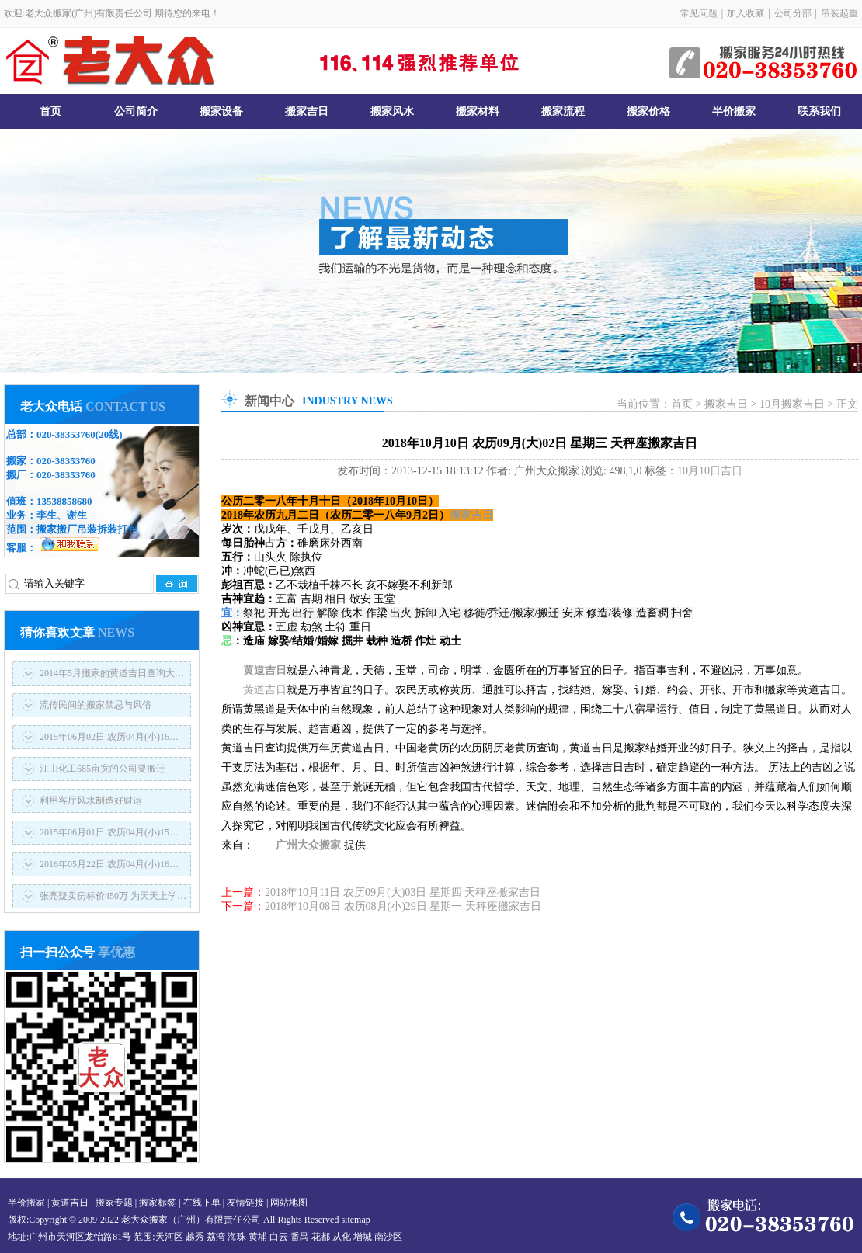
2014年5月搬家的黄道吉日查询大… (112, 673)
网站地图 (289, 1202)
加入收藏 (745, 13)
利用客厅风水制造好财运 (91, 800)
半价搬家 (734, 111)
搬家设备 (221, 111)
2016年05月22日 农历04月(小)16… (109, 864)
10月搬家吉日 (792, 404)
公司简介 (136, 111)
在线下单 (202, 1202)
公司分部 (793, 13)
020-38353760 (66, 434)
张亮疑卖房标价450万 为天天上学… (113, 895)
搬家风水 (392, 111)
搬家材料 (477, 111)
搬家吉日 (306, 111)
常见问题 (699, 13)
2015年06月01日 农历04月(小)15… (109, 832)
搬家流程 (563, 111)
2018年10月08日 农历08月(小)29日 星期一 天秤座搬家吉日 (403, 906)
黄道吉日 (265, 670)
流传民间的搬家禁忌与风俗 (95, 704)
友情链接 (245, 1202)
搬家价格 (648, 111)
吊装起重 (839, 13)
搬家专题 (114, 1202)
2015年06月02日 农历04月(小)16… (109, 736)
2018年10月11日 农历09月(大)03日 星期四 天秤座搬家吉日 (402, 892)
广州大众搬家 (308, 845)
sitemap (355, 1219)
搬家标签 (157, 1202)
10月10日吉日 (709, 471)
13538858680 (64, 501)
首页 (50, 111)
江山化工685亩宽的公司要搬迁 (102, 768)
